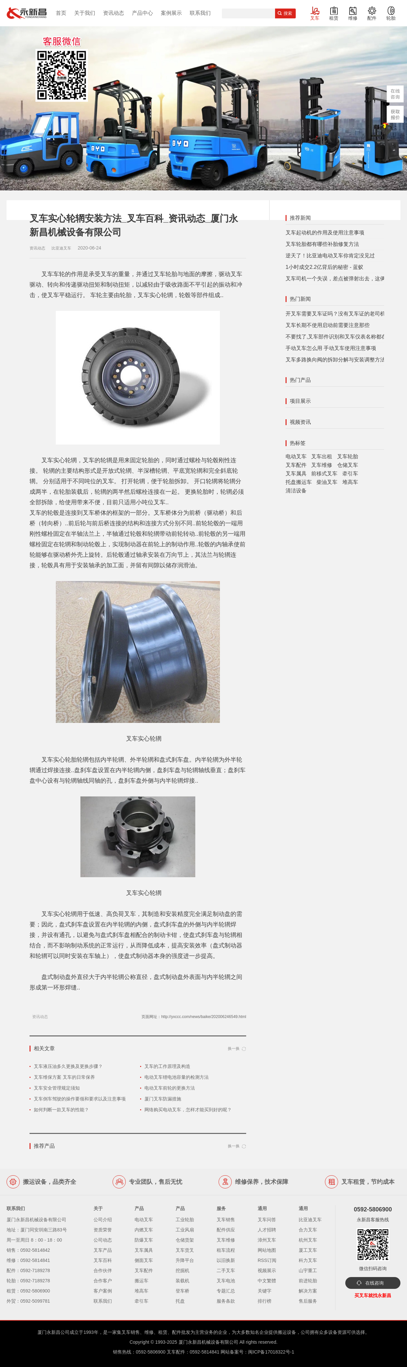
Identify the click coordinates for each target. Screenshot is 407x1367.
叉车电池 (226, 1280)
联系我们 (200, 13)
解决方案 (308, 1290)
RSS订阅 (267, 1260)
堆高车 (350, 482)
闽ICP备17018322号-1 (271, 1352)
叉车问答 (267, 1219)
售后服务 (308, 1301)
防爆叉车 (144, 1240)
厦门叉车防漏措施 (162, 1098)
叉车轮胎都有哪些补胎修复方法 (322, 244)
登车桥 (182, 1290)
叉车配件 (296, 465)
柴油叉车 (326, 482)
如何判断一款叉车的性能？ (61, 1109)
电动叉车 (296, 456)
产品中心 (142, 13)
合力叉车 (308, 1229)
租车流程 (226, 1250)
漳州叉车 (267, 1240)
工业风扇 (185, 1229)
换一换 (234, 1048)
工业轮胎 (185, 1219)
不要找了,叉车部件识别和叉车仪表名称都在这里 (341, 336)
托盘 (180, 1301)
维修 (352, 18)
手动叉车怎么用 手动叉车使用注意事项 (331, 348)
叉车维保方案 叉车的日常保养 (64, 1077)
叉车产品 (103, 1250)
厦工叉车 (308, 1250)
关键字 (264, 1290)
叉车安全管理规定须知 (57, 1088)
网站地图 (267, 1250)
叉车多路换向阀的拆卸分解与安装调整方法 (335, 359)
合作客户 (103, 1280)
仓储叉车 (347, 465)
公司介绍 (103, 1219)
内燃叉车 (144, 1229)
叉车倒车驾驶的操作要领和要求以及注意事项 (80, 1098)
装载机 (182, 1280)
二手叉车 (226, 1270)
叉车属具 (296, 473)
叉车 (314, 18)
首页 (61, 13)
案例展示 (171, 13)
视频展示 (267, 1270)
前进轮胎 (308, 1280)
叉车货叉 (185, 1250)
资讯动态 (113, 13)
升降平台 (185, 1260)
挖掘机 (182, 1270)
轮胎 (391, 18)
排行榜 (264, 1301)
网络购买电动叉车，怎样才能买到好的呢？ (188, 1109)
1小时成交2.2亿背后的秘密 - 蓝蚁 (324, 267)
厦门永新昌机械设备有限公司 (208, 1342)
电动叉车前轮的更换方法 (169, 1088)
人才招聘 (267, 1229)
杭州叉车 (308, 1240)
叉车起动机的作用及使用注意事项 (325, 232)
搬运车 (141, 1280)
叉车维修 (321, 465)
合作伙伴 (103, 1270)
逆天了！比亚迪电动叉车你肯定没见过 (330, 255)
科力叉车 (308, 1260)
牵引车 (350, 473)
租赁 (333, 18)
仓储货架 (185, 1240)
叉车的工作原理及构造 (167, 1066)
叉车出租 (321, 456)
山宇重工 (308, 1270)
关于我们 (84, 13)
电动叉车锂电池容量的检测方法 (176, 1077)
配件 (371, 18)
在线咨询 (374, 1283)
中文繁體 (267, 1280)
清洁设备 (296, 490)
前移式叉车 (324, 473)
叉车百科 (103, 1260)
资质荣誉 (103, 1229)
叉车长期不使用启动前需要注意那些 (328, 325)
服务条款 (226, 1301)
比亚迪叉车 (310, 1219)
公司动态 (103, 1240)
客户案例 (103, 1290)
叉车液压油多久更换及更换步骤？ (68, 1066)
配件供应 (226, 1229)
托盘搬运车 (299, 482)
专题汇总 (226, 1290)
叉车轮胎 (347, 456)
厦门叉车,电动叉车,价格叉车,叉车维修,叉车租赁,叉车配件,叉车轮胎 (27, 13)
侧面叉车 (144, 1260)
